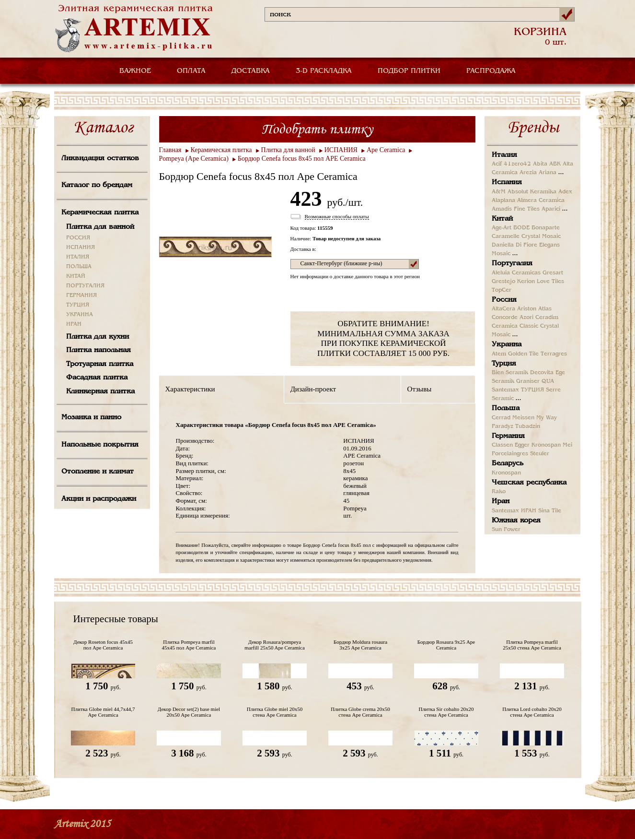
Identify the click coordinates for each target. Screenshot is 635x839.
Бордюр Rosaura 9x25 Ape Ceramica (446, 644)
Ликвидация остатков (100, 158)
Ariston (526, 309)
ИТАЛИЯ (77, 257)
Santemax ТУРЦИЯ (518, 390)
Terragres (554, 354)
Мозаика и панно (91, 417)
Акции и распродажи (98, 499)
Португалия (512, 263)
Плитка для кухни (97, 336)
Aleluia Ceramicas (516, 273)
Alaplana (503, 200)
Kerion (526, 281)
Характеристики (190, 389)
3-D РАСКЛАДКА (324, 71)
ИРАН (73, 324)
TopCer (501, 290)
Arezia (528, 173)
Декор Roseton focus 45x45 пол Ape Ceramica (103, 644)
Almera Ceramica (541, 200)
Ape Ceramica (386, 150)
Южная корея (516, 520)
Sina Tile (549, 511)
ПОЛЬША (79, 267)
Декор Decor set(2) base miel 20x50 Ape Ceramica (189, 712)
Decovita (542, 373)
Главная (170, 150)
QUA (548, 381)
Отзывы (419, 389)
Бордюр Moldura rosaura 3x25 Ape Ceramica (360, 644)
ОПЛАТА (191, 71)
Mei (567, 445)
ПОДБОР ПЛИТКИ (409, 71)
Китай (502, 218)
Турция (504, 363)
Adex (565, 192)
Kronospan (546, 445)
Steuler (539, 454)
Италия (504, 155)
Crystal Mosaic (541, 236)
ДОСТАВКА (250, 71)
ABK (555, 164)
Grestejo (503, 281)
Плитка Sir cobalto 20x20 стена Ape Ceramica (445, 712)
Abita (540, 164)
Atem (499, 354)
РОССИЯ (78, 238)
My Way (546, 418)
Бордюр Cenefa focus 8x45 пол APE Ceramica (302, 158)
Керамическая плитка (100, 212)
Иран (500, 501)
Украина (506, 344)
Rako (499, 492)
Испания (507, 182)
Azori (526, 317)
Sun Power (506, 529)
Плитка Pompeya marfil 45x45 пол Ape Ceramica (189, 644)
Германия (508, 436)
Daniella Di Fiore (514, 245)
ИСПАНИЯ (80, 247)
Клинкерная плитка (100, 391)
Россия (504, 299)
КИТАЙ (75, 276)
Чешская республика (529, 482)
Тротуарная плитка (99, 364)
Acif (497, 164)
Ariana (547, 173)
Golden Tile (523, 354)
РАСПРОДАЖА (491, 71)
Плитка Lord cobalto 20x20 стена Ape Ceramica (532, 712)
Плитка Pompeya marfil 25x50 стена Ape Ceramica (532, 644)
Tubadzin (527, 426)
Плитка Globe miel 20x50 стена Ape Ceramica (274, 712)
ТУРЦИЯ (77, 305)
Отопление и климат (97, 471)
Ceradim (546, 317)
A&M (499, 192)
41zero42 (517, 164)
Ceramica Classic (515, 326)
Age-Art (501, 228)
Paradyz (502, 426)
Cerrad (501, 418)
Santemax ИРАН (514, 511)
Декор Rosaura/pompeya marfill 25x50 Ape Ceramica (274, 644)
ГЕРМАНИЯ (81, 295)
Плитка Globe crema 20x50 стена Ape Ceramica (360, 712)
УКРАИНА (79, 315)
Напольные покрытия (100, 444)
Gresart (553, 273)
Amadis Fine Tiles (516, 209)
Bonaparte (545, 228)
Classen (502, 445)
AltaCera (503, 309)
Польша (506, 408)
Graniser (528, 381)
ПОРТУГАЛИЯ (85, 286)
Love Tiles (550, 281)
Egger (522, 445)
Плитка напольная (98, 350)
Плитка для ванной (100, 227)
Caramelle (506, 236)
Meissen (523, 418)
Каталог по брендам (96, 185)
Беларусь (507, 463)
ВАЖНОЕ (135, 71)
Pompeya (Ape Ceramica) (194, 158)
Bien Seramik (510, 373)
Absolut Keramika (532, 192)
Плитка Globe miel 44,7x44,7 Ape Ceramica (103, 712)
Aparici (551, 209)
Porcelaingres (510, 454)
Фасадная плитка (96, 377)
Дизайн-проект (313, 389)
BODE (521, 228)
